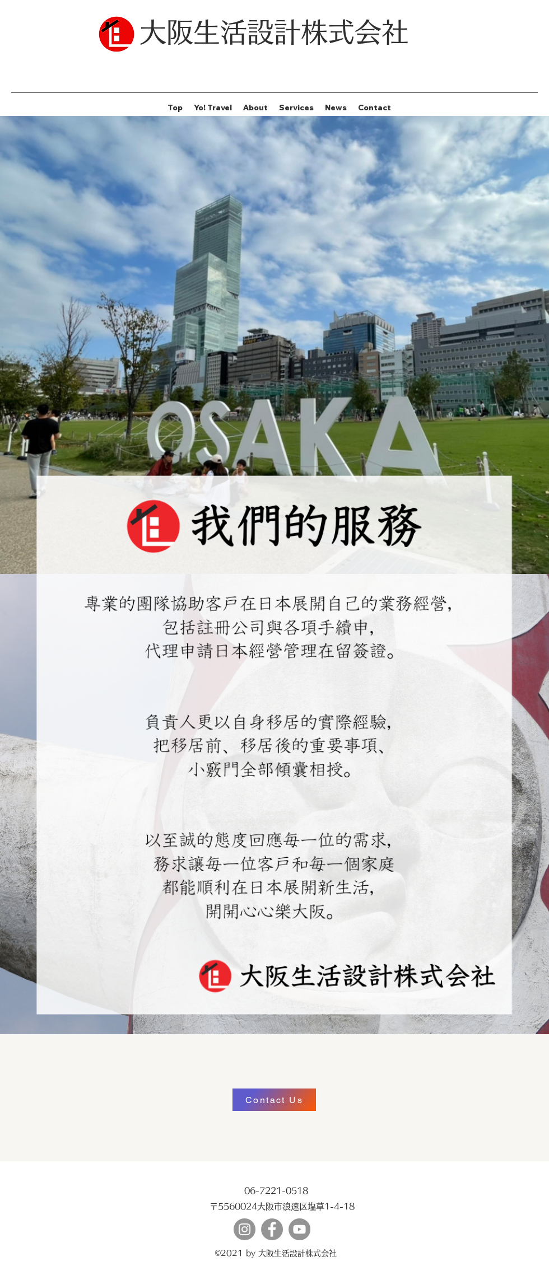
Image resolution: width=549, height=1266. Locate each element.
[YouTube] (299, 1229)
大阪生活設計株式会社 (273, 31)
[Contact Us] (274, 1100)
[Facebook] (272, 1229)
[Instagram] (244, 1229)
